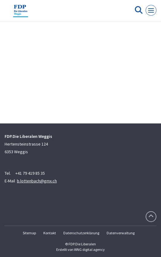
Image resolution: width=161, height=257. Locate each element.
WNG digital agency (89, 249)
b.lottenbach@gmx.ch (37, 181)
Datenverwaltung (121, 233)
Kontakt (49, 233)
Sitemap (29, 233)
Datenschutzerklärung (81, 233)
